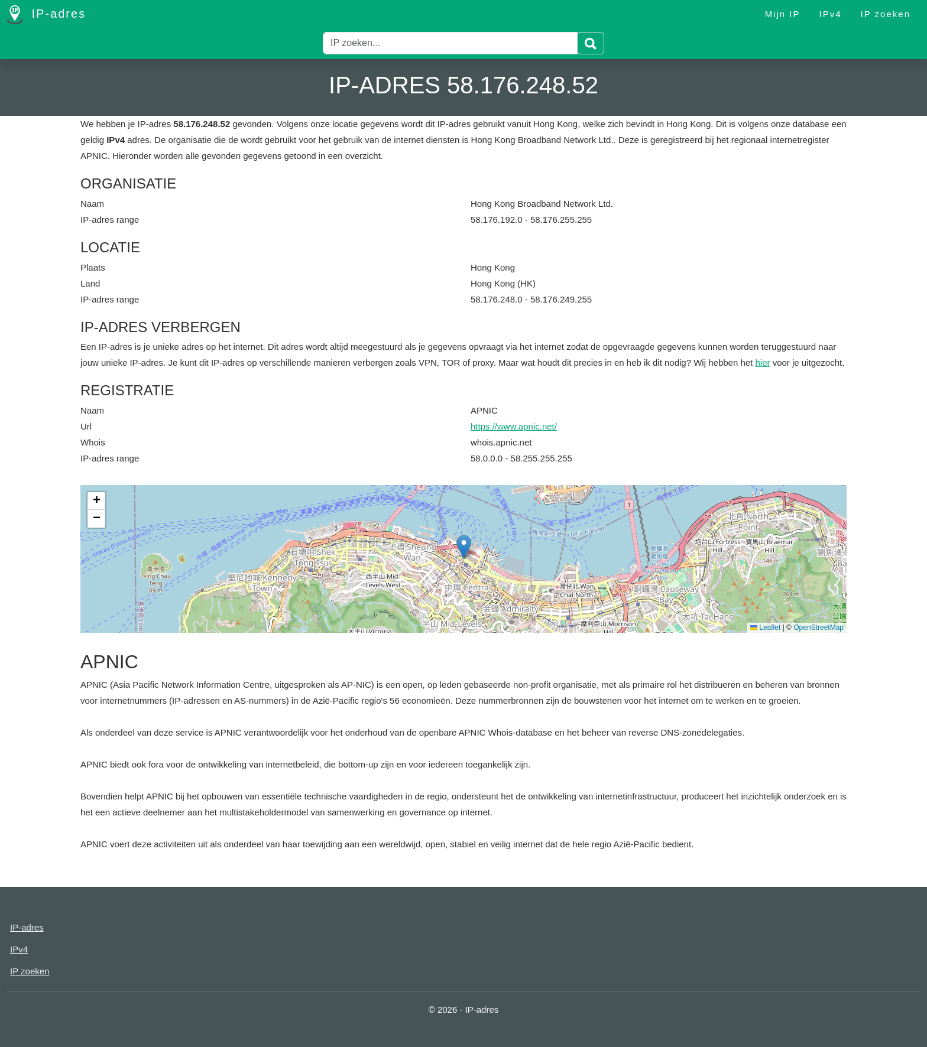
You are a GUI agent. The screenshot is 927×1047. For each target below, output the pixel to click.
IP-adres (46, 14)
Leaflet (765, 627)
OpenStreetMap (818, 627)
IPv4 (830, 14)
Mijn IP (782, 14)
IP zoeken (885, 14)
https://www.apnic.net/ (514, 426)
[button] (463, 547)
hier (762, 362)
